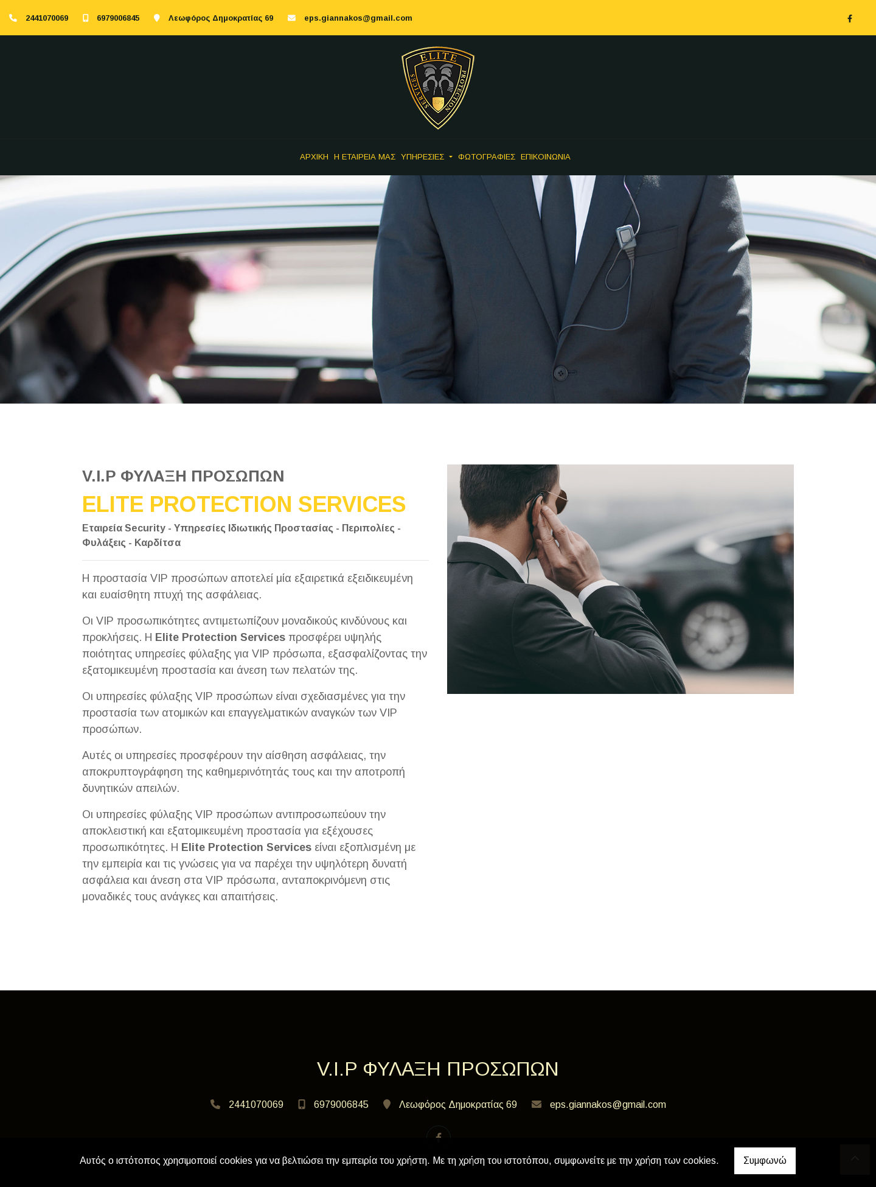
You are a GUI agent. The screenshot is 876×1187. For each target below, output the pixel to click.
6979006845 (118, 18)
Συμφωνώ (765, 1160)
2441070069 (47, 18)
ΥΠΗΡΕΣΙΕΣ (424, 156)
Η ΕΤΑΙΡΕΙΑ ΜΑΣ (364, 156)
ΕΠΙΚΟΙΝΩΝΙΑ (546, 156)
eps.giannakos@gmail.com (358, 18)
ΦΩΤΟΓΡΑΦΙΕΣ (486, 156)
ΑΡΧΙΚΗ (314, 156)
